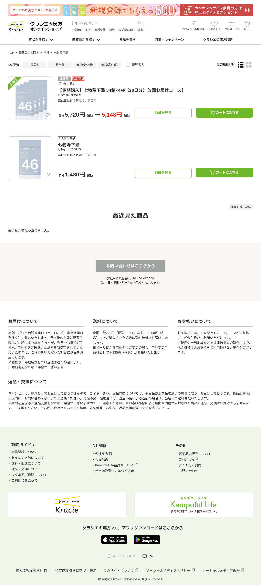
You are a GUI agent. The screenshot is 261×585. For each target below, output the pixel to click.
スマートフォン (121, 556)
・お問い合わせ (186, 471)
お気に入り (214, 26)
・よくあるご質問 (188, 465)
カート (247, 26)
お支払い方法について (27, 457)
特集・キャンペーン (169, 40)
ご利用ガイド (232, 26)
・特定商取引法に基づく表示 (113, 471)
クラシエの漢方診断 (217, 40)
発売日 (59, 64)
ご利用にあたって (24, 480)
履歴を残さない (241, 207)
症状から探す (41, 40)
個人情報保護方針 (29, 570)
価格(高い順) (109, 64)
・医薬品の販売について (193, 454)
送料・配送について (26, 463)
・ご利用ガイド (186, 459)
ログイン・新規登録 (193, 26)
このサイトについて (118, 570)
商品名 (35, 64)
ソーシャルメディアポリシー (168, 570)
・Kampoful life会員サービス (113, 465)
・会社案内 (100, 454)
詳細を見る (163, 113)
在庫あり (138, 64)
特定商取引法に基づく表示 (75, 570)
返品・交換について (26, 469)
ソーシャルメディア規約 (221, 570)
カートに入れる (224, 112)
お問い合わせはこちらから (130, 266)
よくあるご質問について (29, 475)
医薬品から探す (86, 40)
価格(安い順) (84, 64)
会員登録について (24, 452)
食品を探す (127, 40)
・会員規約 (100, 459)
